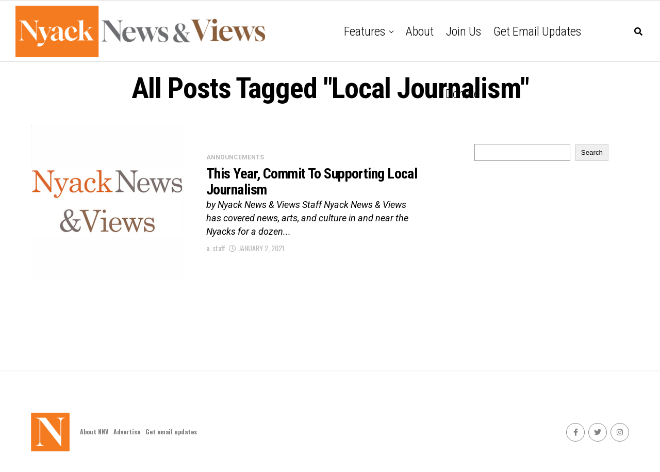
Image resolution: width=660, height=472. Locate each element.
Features (364, 31)
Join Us (463, 31)
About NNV (94, 431)
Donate (463, 94)
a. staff (215, 247)
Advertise (126, 431)
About (419, 31)
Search (592, 152)
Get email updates (537, 31)
